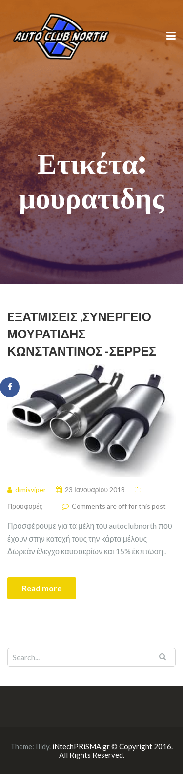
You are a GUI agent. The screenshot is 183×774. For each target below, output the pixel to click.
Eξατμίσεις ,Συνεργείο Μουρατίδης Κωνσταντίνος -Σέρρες (81, 333)
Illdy (42, 746)
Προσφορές (24, 506)
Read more (41, 588)
